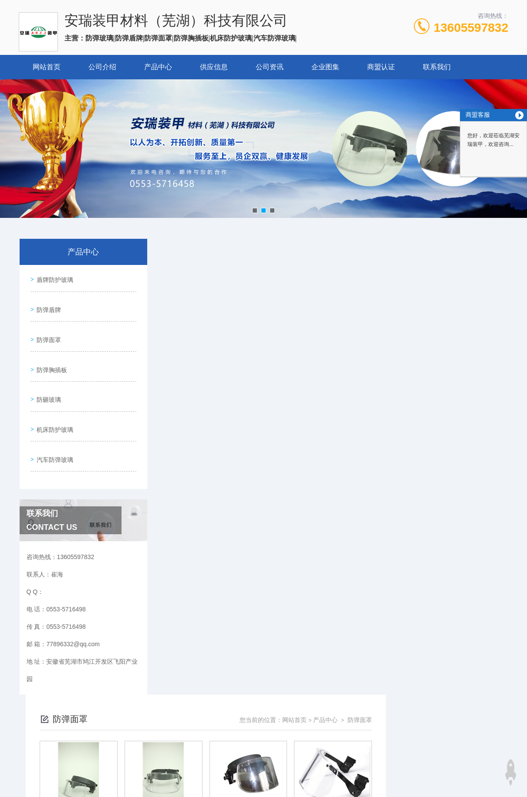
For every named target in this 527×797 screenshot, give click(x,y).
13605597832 (471, 27)
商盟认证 (381, 67)
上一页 (303, 481)
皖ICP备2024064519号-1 (337, 707)
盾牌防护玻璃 (52, 277)
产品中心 (158, 67)
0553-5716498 (210, 693)
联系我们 (437, 67)
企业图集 (325, 67)
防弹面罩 (46, 326)
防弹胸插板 (49, 351)
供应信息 (214, 67)
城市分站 (26, 786)
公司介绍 (102, 67)
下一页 (353, 481)
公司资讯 (270, 67)
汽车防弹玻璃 (52, 426)
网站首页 (47, 67)
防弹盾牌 (46, 301)
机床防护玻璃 (52, 401)
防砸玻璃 (46, 376)
